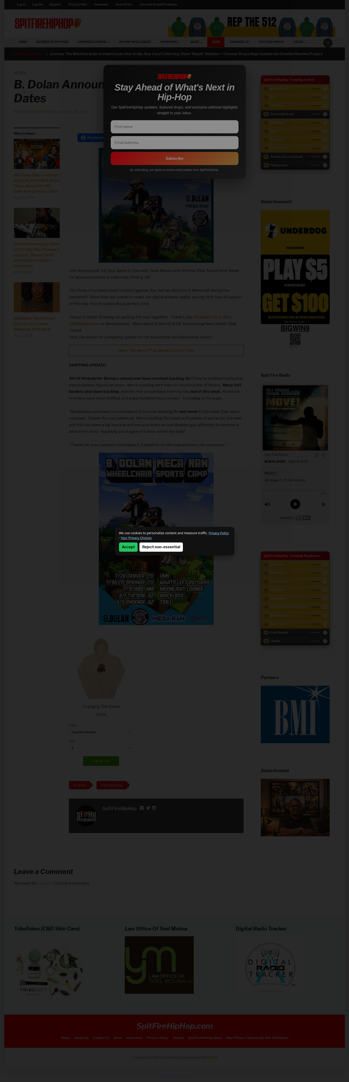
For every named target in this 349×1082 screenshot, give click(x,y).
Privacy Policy (219, 533)
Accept (128, 547)
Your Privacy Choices (136, 538)
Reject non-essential (161, 547)
